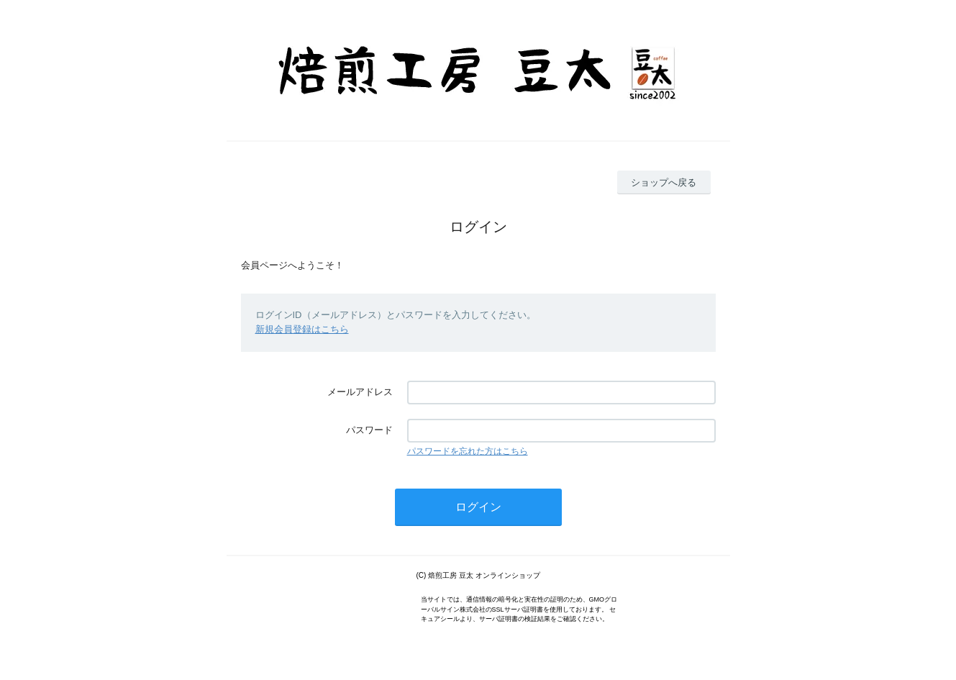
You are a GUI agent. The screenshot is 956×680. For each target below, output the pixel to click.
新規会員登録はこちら (302, 329)
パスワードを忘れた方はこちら (467, 451)
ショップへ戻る (663, 182)
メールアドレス (360, 391)
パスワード (369, 430)
